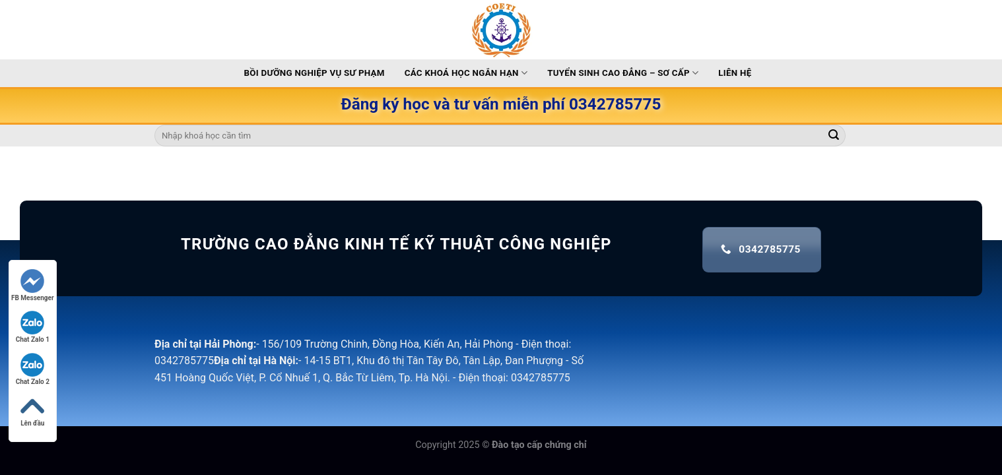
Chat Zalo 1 (33, 327)
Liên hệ (734, 73)
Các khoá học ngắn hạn (466, 73)
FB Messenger (32, 285)
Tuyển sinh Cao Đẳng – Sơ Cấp (622, 73)
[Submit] (833, 136)
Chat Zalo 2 (33, 369)
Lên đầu (32, 411)
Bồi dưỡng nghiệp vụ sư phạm (314, 73)
